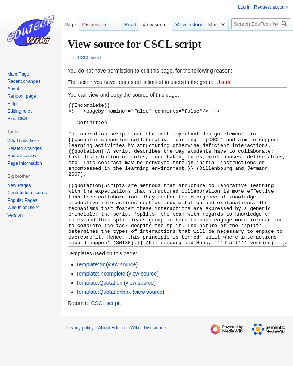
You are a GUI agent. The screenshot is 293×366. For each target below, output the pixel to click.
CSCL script (89, 57)
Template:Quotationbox (103, 321)
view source (122, 293)
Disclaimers (155, 356)
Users (223, 82)
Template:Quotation (99, 311)
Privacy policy (79, 356)
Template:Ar (90, 293)
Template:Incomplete (100, 302)
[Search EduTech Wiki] (260, 23)
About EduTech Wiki (118, 356)
